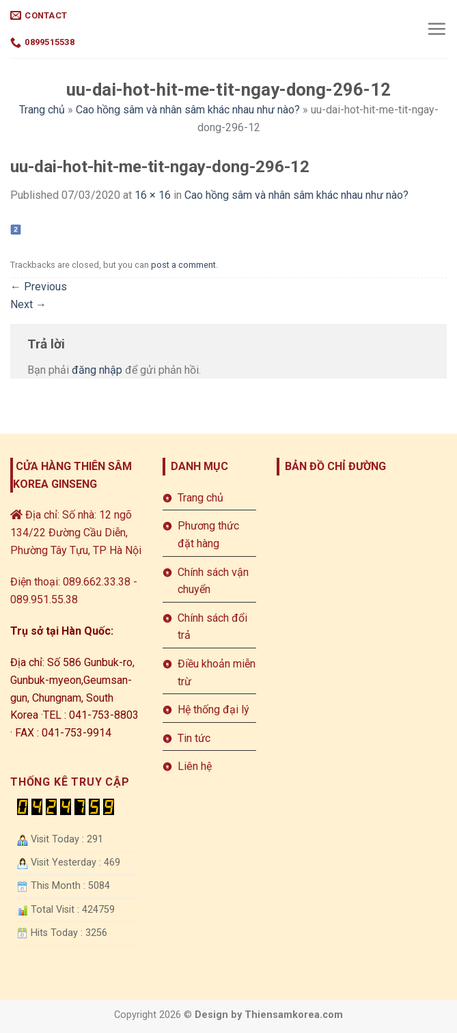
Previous (38, 286)
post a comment (183, 265)
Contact (38, 15)
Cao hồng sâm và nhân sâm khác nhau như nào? (188, 109)
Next (28, 304)
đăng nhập (97, 369)
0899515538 (42, 42)
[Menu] (436, 29)
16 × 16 (153, 195)
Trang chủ (42, 109)
